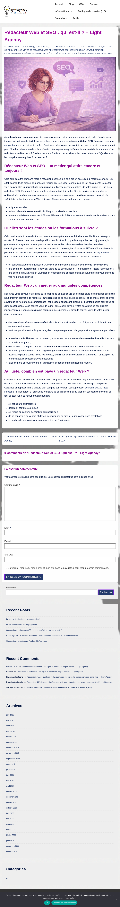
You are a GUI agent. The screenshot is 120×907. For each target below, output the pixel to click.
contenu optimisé (13, 50)
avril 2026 (10, 726)
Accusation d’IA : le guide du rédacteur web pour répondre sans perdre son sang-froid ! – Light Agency (69, 677)
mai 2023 (10, 819)
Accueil (59, 4)
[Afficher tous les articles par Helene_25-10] (12, 47)
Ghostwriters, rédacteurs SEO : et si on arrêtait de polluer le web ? (34, 630)
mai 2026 (10, 720)
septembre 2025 (13, 759)
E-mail (7, 541)
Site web (8, 554)
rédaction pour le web (80, 50)
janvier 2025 (11, 791)
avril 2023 (10, 824)
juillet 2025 (10, 769)
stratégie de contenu (83, 53)
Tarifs (76, 18)
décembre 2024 (12, 797)
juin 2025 (10, 775)
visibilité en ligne (103, 53)
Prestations (61, 18)
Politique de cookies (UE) (92, 11)
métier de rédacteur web (35, 50)
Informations (64, 10)
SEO (69, 53)
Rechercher (11, 588)
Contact (94, 4)
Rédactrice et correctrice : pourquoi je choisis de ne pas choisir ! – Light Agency (55, 667)
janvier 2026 (11, 742)
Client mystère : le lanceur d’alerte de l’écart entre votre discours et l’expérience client (42, 636)
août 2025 (10, 764)
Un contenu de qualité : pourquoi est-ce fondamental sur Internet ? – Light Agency (58, 687)
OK (47, 903)
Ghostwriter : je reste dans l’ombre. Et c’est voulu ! (27, 641)
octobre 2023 (11, 808)
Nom (6, 528)
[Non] (116, 899)
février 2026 (11, 737)
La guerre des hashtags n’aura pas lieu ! (23, 619)
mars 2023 (10, 830)
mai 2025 (10, 780)
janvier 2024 (11, 802)
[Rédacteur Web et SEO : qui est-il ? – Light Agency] (44, 47)
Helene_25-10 (12, 667)
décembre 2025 (12, 748)
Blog (71, 4)
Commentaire (12, 485)
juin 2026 (10, 715)
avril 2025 (10, 786)
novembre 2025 (12, 753)
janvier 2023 (11, 841)
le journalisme (104, 252)
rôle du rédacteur (56, 53)
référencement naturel (34, 53)
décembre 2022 (12, 846)
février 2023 (11, 835)
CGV (81, 4)
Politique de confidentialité (64, 903)
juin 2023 (10, 813)
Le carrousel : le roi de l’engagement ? (22, 625)
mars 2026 (10, 731)
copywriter (9, 145)
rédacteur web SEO (58, 50)
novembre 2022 (12, 852)
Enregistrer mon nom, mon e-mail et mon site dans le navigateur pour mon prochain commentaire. (58, 568)
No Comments (89, 47)
